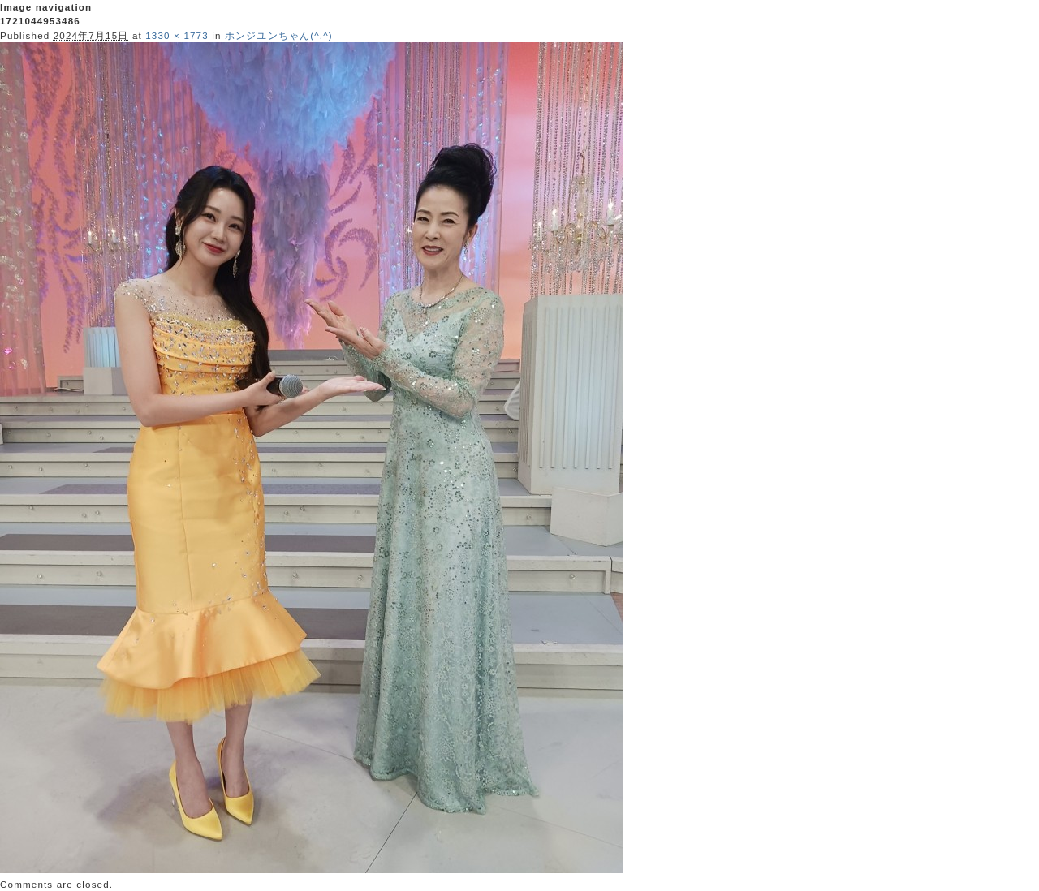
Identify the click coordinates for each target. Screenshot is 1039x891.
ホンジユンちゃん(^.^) (279, 35)
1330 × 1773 (177, 35)
